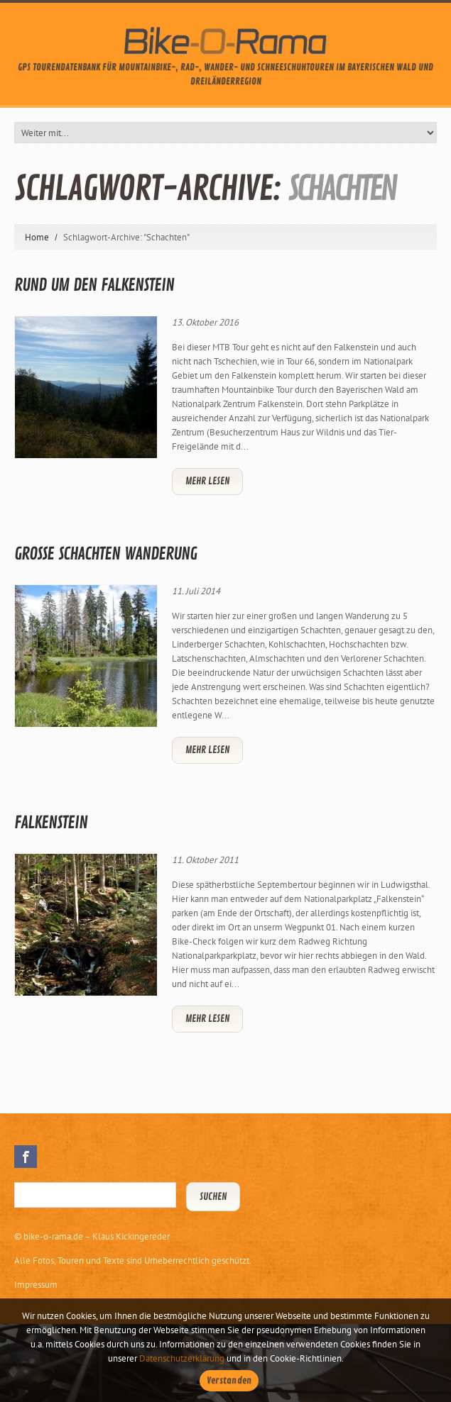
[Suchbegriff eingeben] (95, 1195)
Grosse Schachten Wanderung (105, 553)
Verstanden (229, 1380)
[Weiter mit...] (225, 132)
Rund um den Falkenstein (94, 285)
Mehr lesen (207, 481)
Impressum (36, 1285)
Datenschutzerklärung (181, 1358)
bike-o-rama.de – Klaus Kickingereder (96, 1236)
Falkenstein (50, 822)
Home (37, 237)
